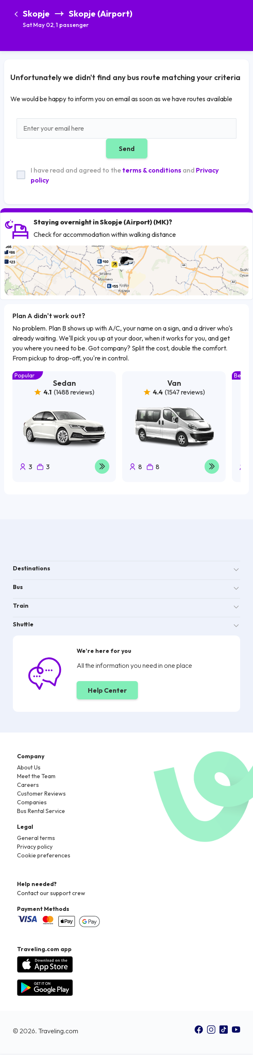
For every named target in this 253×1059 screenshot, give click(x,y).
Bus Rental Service (41, 811)
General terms (36, 838)
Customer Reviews (41, 793)
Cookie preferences (43, 855)
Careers (28, 785)
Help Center (107, 690)
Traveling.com (58, 1031)
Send (127, 148)
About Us (29, 767)
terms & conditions (151, 170)
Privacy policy (35, 846)
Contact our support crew (51, 893)
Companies (32, 802)
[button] (78, 19)
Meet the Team (36, 776)
